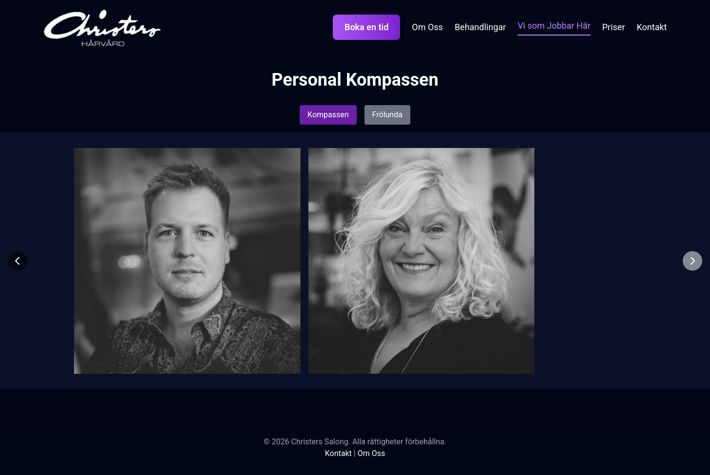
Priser (613, 27)
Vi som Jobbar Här (554, 25)
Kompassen (328, 114)
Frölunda (387, 114)
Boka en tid (366, 27)
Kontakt (652, 27)
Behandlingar (480, 27)
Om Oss (427, 27)
